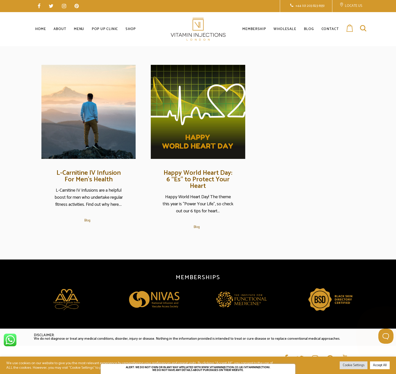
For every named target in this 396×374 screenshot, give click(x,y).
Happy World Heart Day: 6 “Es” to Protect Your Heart (198, 179)
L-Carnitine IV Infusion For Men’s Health (89, 176)
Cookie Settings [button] (353, 365)
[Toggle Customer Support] (385, 336)
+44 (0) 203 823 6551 (310, 6)
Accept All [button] (380, 365)
